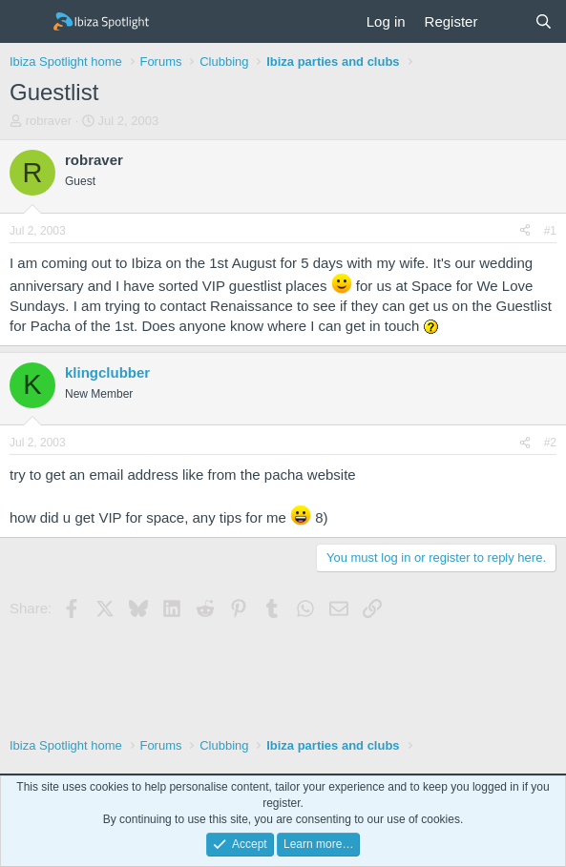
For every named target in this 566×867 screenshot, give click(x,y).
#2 (550, 442)
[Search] (543, 21)
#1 (550, 230)
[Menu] (26, 22)
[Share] (525, 231)
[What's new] (505, 21)
